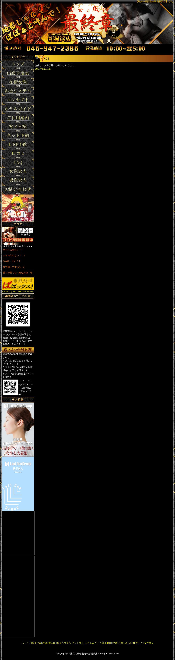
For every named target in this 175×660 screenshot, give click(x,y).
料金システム (64, 643)
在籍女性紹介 (49, 643)
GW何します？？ (12, 261)
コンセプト (78, 643)
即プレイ (137, 643)
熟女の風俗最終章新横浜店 (83, 653)
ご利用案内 (105, 643)
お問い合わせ (125, 643)
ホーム (25, 643)
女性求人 (148, 643)
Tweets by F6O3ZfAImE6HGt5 (17, 291)
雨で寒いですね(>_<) (13, 267)
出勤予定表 (35, 643)
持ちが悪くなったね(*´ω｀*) (17, 272)
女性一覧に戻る (43, 68)
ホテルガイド (92, 643)
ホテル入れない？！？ (14, 255)
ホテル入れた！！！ (13, 250)
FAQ (114, 643)
